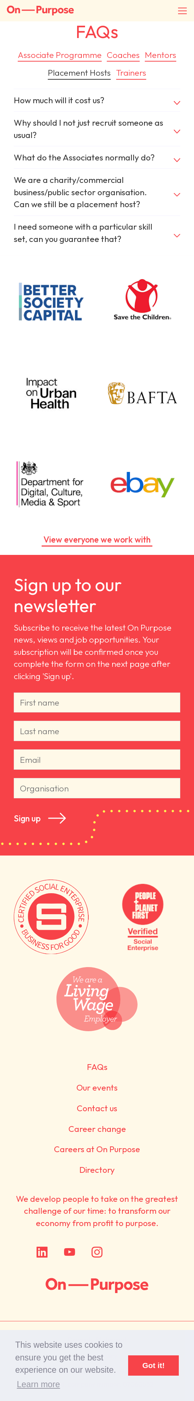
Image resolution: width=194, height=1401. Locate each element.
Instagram (97, 1252)
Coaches (123, 55)
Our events (97, 1087)
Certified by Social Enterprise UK (51, 916)
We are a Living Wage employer (97, 999)
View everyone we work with (97, 539)
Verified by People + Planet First (142, 916)
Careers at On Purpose (97, 1149)
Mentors (160, 55)
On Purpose (97, 1286)
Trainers (131, 72)
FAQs (97, 1067)
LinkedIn (42, 1252)
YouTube (69, 1252)
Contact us (97, 1108)
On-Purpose (40, 10)
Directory (97, 1169)
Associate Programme (60, 55)
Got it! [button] (153, 1365)
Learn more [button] (38, 1384)
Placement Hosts (79, 72)
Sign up (27, 818)
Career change (97, 1129)
